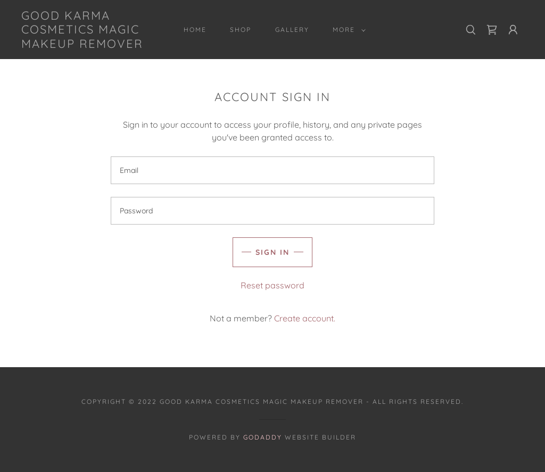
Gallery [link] (292, 30)
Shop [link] (240, 30)
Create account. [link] (304, 318)
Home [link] (195, 30)
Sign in (272, 252)
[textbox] (272, 170)
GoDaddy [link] (262, 437)
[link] (88, 44)
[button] (347, 29)
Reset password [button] (272, 285)
